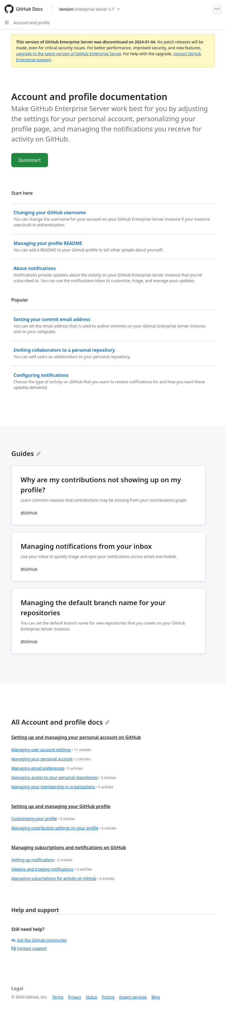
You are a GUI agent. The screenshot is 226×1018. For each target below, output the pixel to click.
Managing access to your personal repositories (63, 778)
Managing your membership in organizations (62, 787)
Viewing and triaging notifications (51, 869)
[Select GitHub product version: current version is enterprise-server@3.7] (89, 9)
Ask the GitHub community (39, 940)
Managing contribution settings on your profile (63, 828)
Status (91, 997)
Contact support (29, 948)
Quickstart (29, 160)
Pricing (108, 997)
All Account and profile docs (60, 722)
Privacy (74, 997)
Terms (57, 997)
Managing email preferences (46, 768)
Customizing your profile (43, 819)
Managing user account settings (51, 750)
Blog (156, 997)
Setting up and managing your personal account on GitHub (76, 737)
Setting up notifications (42, 860)
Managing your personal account (51, 759)
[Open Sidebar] (6, 22)
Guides (26, 453)
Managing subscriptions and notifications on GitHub (68, 847)
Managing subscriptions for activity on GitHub (63, 879)
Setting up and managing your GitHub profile (60, 806)
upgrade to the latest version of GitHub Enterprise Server (68, 53)
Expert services (133, 997)
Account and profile (32, 22)
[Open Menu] (216, 9)
